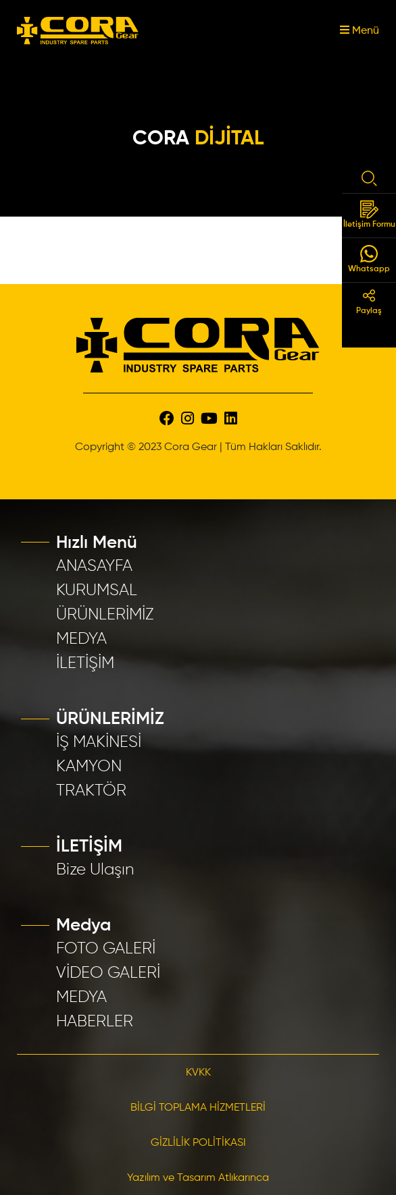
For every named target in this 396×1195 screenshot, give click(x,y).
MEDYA (81, 639)
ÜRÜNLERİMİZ (105, 615)
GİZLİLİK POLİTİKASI (198, 1143)
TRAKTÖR (91, 791)
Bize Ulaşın (95, 870)
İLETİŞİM (85, 663)
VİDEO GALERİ (108, 973)
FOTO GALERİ (105, 949)
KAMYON (89, 766)
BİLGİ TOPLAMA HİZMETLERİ (198, 1108)
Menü (359, 31)
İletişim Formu (369, 214)
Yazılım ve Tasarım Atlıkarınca (198, 1178)
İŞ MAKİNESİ (98, 742)
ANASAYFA (94, 566)
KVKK (198, 1072)
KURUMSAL (96, 590)
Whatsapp (369, 259)
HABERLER (94, 1021)
